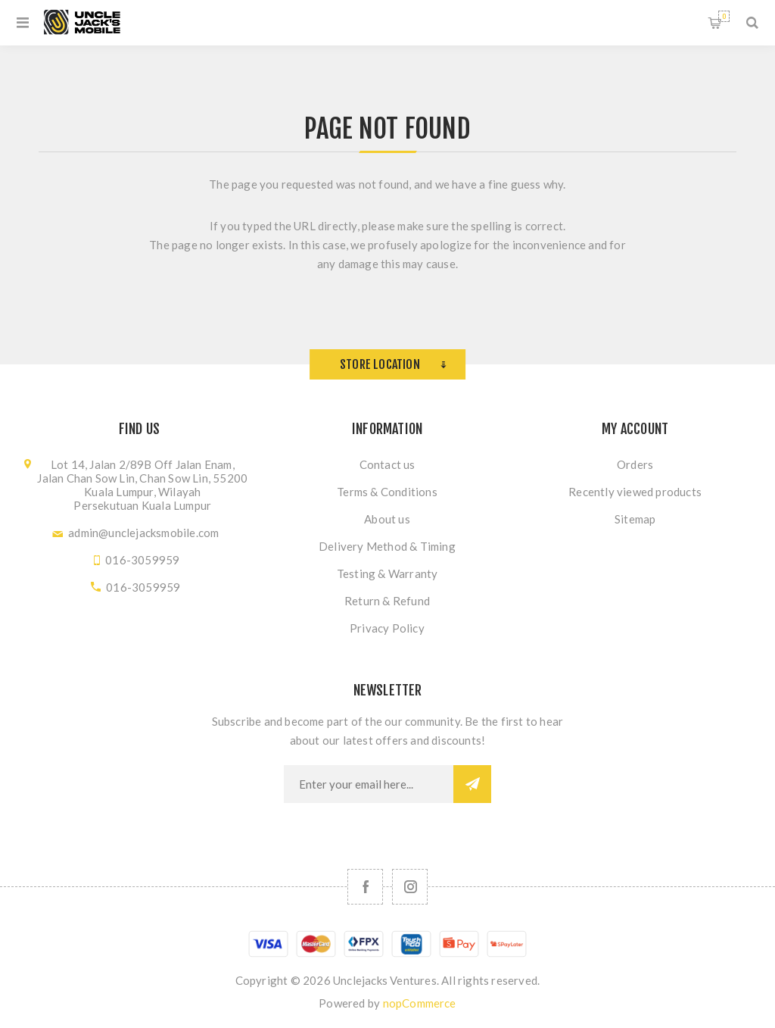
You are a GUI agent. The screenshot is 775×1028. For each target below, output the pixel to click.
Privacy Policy (387, 628)
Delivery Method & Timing (387, 546)
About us (387, 519)
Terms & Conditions (387, 491)
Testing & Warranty (387, 573)
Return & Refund (387, 601)
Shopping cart (724, 16)
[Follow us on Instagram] (410, 887)
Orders (635, 464)
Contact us (387, 464)
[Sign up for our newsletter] (368, 784)
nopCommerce (419, 1003)
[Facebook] (365, 887)
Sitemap (635, 519)
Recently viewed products (635, 491)
